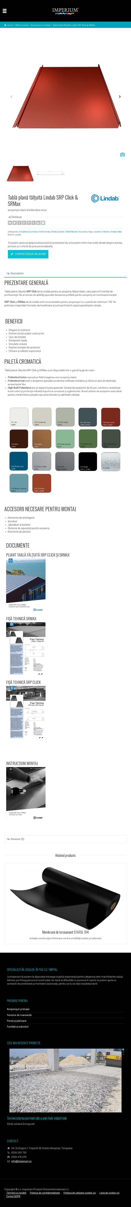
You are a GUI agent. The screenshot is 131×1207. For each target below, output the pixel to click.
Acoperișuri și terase (28, 231)
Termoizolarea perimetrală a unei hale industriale (37, 1118)
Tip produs (83, 231)
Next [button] (120, 97)
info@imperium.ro (21, 1161)
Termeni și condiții (16, 1192)
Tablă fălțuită (71, 231)
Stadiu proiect (57, 231)
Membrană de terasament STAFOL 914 (65, 932)
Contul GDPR (13, 1196)
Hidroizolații (44, 231)
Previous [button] (11, 97)
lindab (113, 231)
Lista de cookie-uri (109, 1192)
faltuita (106, 231)
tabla (119, 231)
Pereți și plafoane (16, 1020)
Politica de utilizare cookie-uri (80, 1192)
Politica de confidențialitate (45, 1192)
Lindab (18, 234)
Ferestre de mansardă (19, 1015)
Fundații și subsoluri (18, 1026)
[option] (65, 97)
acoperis (98, 231)
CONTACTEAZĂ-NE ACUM (28, 254)
